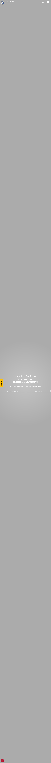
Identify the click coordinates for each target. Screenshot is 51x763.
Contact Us (38, 391)
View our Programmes (13, 391)
